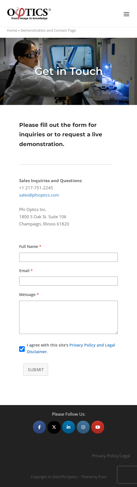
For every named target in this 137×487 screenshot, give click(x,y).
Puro (102, 476)
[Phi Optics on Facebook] (39, 427)
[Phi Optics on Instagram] (83, 427)
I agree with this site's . (71, 348)
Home (12, 30)
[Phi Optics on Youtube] (97, 427)
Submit (36, 369)
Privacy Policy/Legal (111, 455)
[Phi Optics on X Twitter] (54, 427)
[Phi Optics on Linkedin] (68, 427)
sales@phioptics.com (39, 195)
